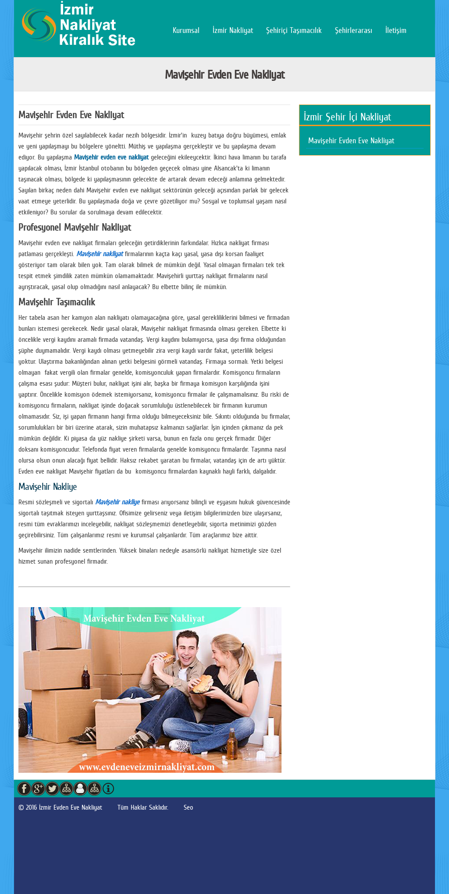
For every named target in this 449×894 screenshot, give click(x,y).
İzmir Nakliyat (233, 30)
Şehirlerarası (353, 30)
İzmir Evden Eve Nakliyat (70, 807)
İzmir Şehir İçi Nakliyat (347, 117)
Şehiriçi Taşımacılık (294, 30)
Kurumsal (186, 30)
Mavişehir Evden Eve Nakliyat (351, 140)
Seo (188, 807)
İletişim (395, 30)
